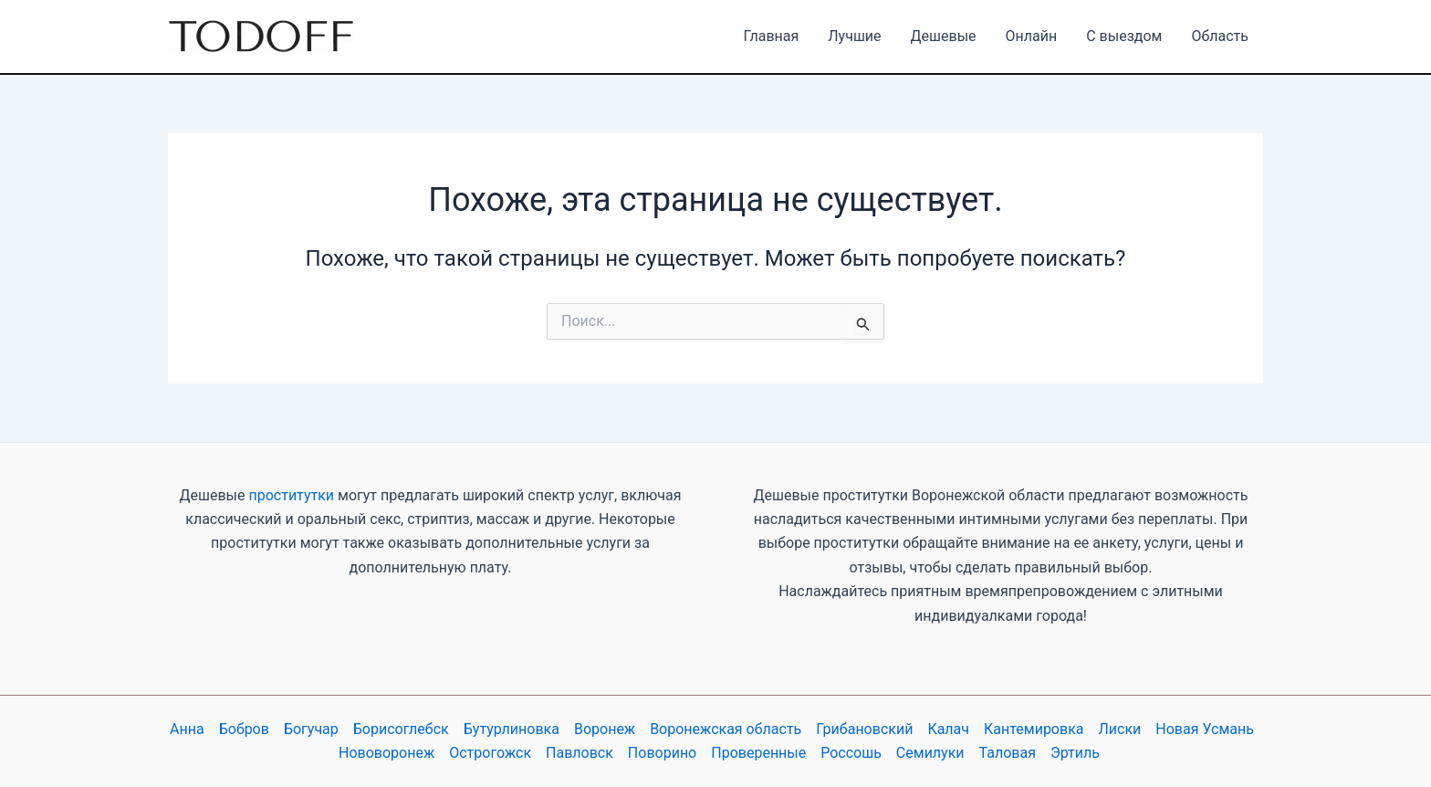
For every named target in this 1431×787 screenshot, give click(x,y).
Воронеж (604, 729)
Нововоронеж (386, 752)
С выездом (1124, 36)
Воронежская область (725, 729)
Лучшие (854, 36)
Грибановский (864, 729)
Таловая (1007, 752)
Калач (948, 729)
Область (1219, 36)
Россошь (851, 752)
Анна (187, 729)
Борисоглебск (401, 729)
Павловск (579, 752)
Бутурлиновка (511, 729)
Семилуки (930, 752)
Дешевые (944, 36)
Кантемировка (1033, 729)
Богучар (311, 729)
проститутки (291, 495)
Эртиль (1075, 752)
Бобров (244, 729)
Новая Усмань (1204, 729)
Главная (771, 36)
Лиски (1120, 729)
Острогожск (490, 752)
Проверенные (758, 752)
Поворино (662, 752)
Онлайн (1032, 36)
